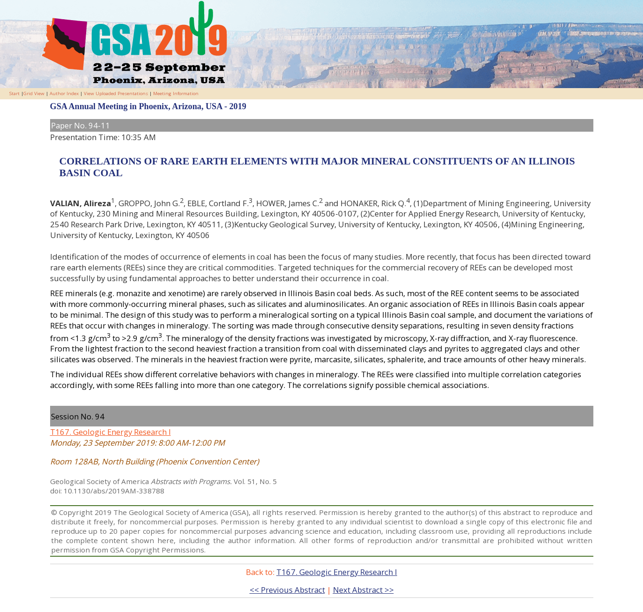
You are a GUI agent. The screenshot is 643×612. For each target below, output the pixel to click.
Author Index (64, 93)
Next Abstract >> (363, 589)
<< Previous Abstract (287, 589)
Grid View (33, 93)
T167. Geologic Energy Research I (110, 431)
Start (14, 93)
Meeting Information (176, 93)
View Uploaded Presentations (116, 93)
